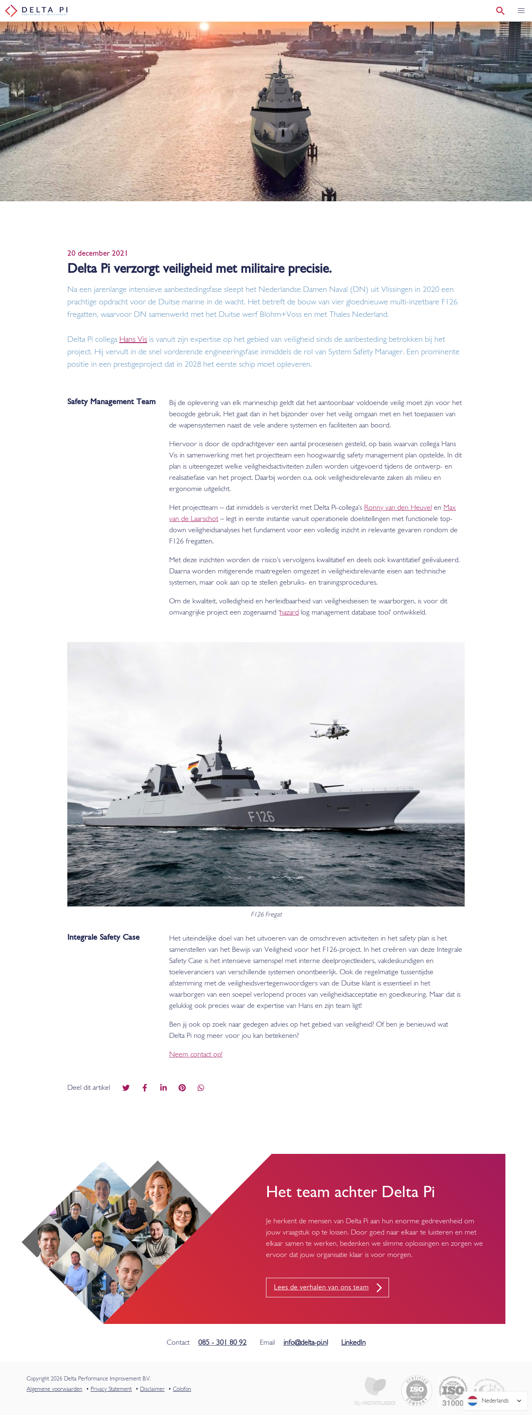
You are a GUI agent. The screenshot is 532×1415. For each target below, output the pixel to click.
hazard (289, 613)
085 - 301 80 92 (222, 1343)
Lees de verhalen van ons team (321, 1288)
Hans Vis (133, 340)
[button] (521, 11)
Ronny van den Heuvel (398, 508)
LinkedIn (353, 1343)
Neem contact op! (195, 1055)
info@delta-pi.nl (305, 1343)
